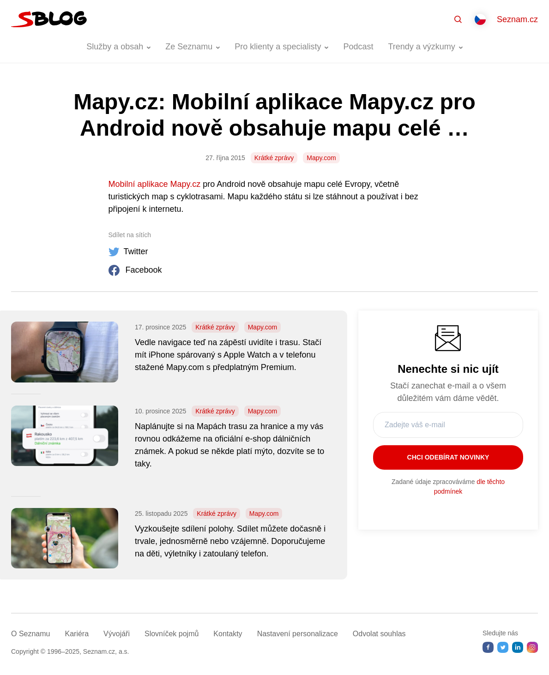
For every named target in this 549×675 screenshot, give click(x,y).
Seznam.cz (517, 19)
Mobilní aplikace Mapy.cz (155, 184)
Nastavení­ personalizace (297, 634)
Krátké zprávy (274, 157)
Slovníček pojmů (172, 634)
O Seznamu (30, 634)
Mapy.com (321, 157)
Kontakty (227, 634)
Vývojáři (116, 634)
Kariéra (77, 634)
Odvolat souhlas (379, 634)
